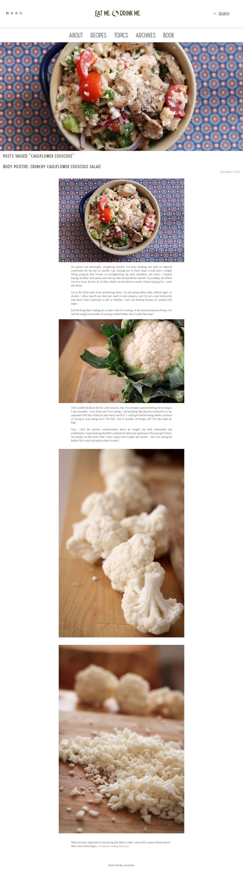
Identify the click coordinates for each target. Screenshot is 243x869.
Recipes (99, 35)
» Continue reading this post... (114, 846)
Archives (146, 35)
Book (168, 35)
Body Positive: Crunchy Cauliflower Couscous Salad (52, 166)
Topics (121, 35)
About (76, 35)
